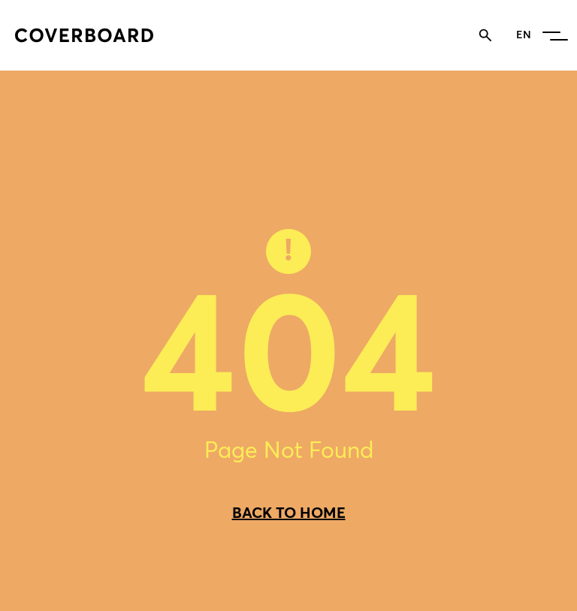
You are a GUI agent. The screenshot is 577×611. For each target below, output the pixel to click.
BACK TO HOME (289, 512)
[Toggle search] (485, 35)
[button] (552, 35)
